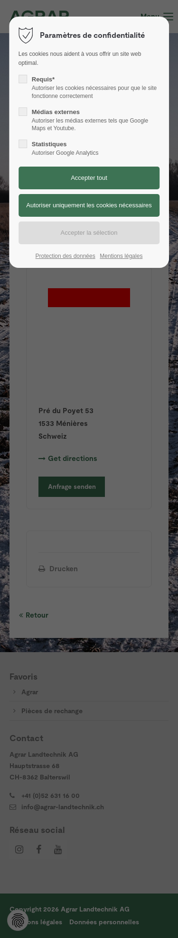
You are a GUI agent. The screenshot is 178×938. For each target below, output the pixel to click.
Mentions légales (121, 256)
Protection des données (65, 256)
